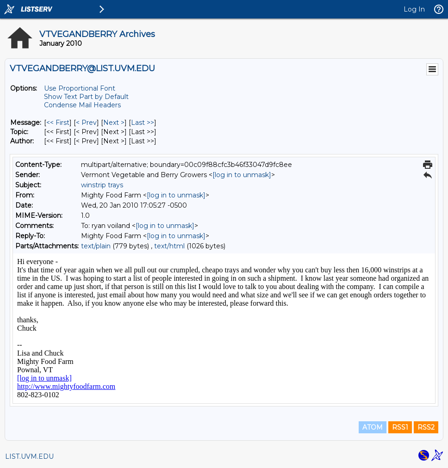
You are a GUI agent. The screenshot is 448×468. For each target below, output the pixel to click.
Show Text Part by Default (86, 96)
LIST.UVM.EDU (29, 456)
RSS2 (426, 427)
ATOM (372, 427)
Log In (414, 9)
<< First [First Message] (57, 122)
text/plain (96, 246)
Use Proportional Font (79, 88)
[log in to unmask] (241, 175)
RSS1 (400, 427)
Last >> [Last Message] (142, 122)
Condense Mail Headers (82, 105)
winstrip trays (102, 185)
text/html (169, 246)
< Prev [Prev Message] (86, 122)
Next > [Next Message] (113, 122)
